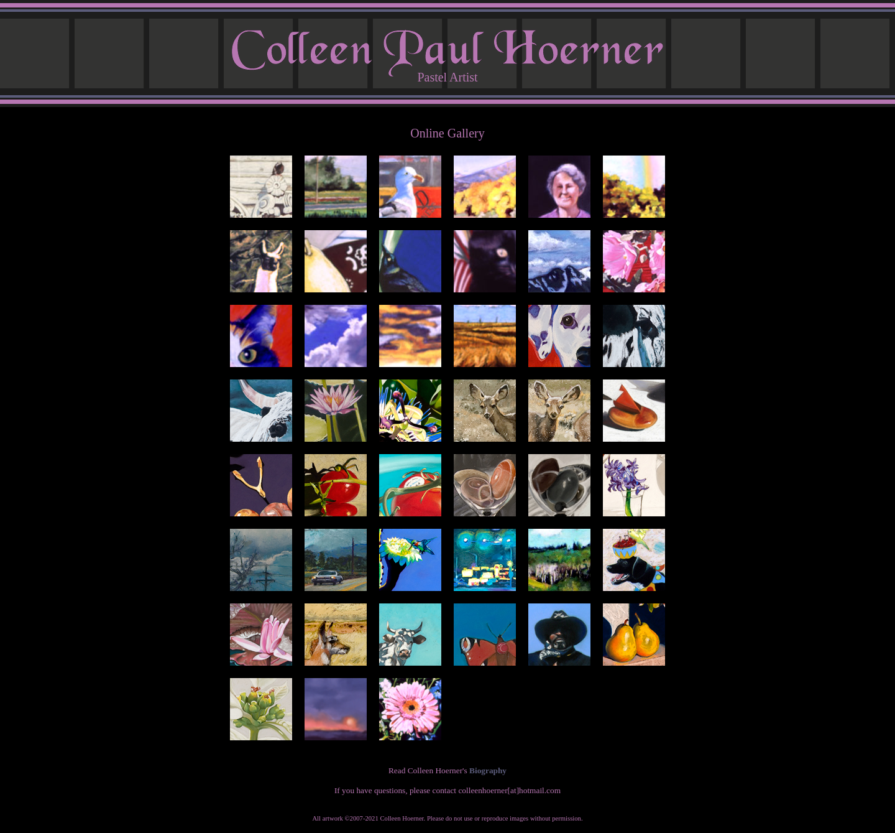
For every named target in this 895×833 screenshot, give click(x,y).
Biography (488, 770)
